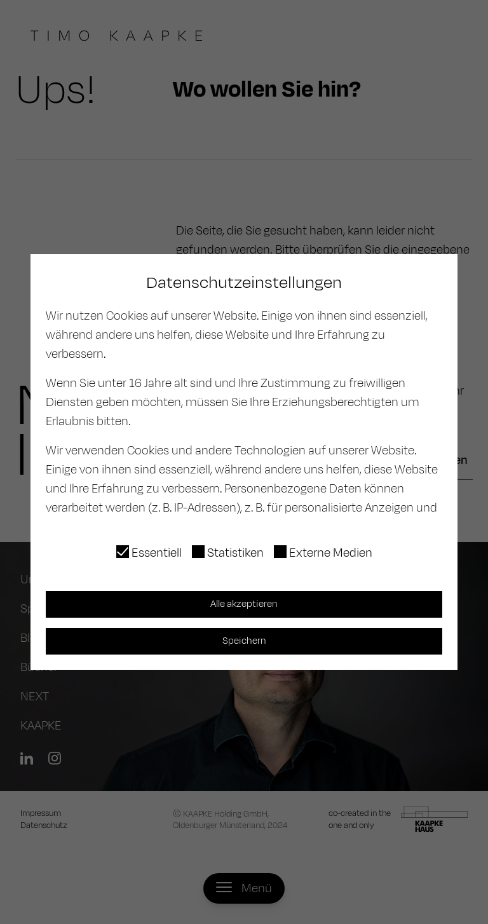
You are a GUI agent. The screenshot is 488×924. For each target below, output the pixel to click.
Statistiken (235, 553)
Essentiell (157, 553)
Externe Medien (330, 553)
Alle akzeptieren (244, 604)
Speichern (244, 641)
